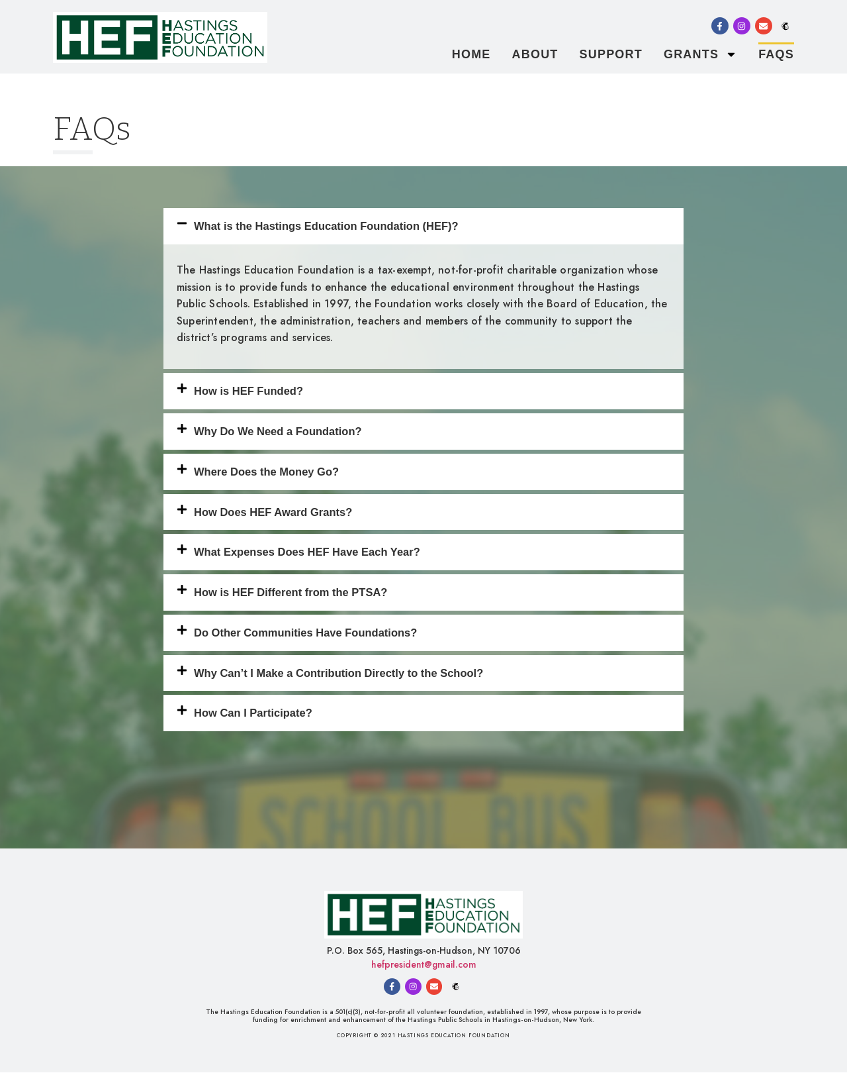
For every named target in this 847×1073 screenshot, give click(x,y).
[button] (423, 226)
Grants (700, 54)
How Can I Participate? (253, 713)
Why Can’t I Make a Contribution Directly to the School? (338, 673)
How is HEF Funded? (248, 391)
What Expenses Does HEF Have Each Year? (307, 552)
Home (471, 54)
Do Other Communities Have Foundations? (305, 633)
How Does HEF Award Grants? (273, 512)
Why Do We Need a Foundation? (278, 431)
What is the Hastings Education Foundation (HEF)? (326, 226)
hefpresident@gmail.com (423, 964)
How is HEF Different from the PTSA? (290, 592)
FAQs (776, 54)
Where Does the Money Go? (266, 472)
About (535, 54)
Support (611, 54)
